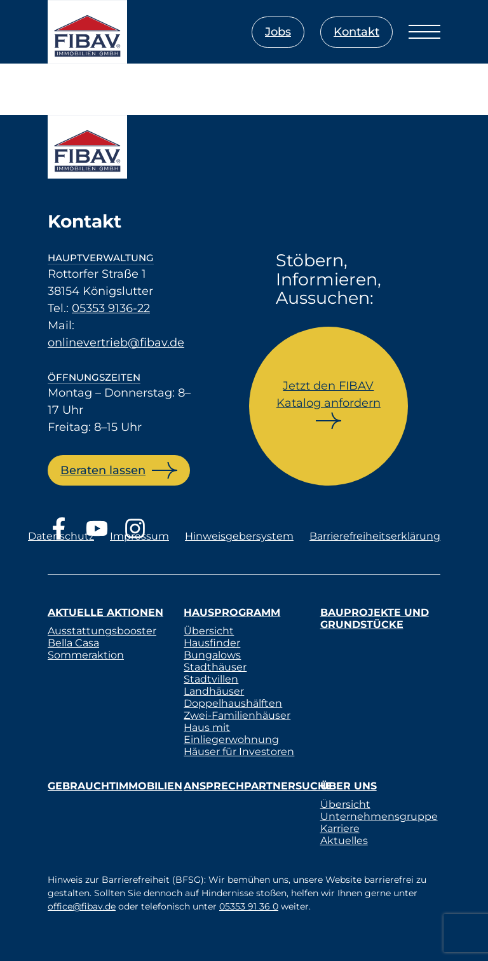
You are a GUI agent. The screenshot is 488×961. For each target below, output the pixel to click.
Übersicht (209, 631)
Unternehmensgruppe (379, 816)
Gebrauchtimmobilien (115, 786)
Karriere (340, 828)
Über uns (348, 786)
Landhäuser (214, 691)
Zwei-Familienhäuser (237, 715)
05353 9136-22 (111, 308)
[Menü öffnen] (424, 32)
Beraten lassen (103, 470)
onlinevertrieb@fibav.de (116, 343)
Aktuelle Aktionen (105, 612)
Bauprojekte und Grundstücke (374, 618)
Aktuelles (344, 841)
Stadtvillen (211, 679)
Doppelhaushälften (233, 703)
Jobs (278, 32)
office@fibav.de (82, 906)
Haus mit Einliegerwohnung (231, 733)
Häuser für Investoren (239, 752)
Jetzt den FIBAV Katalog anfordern (328, 394)
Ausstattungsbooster (102, 631)
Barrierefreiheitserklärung (374, 536)
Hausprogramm (232, 612)
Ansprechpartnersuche (258, 786)
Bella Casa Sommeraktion (86, 649)
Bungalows (212, 655)
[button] (28, 933)
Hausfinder (212, 643)
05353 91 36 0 (248, 906)
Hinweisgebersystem (239, 536)
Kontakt (356, 32)
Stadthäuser (215, 667)
